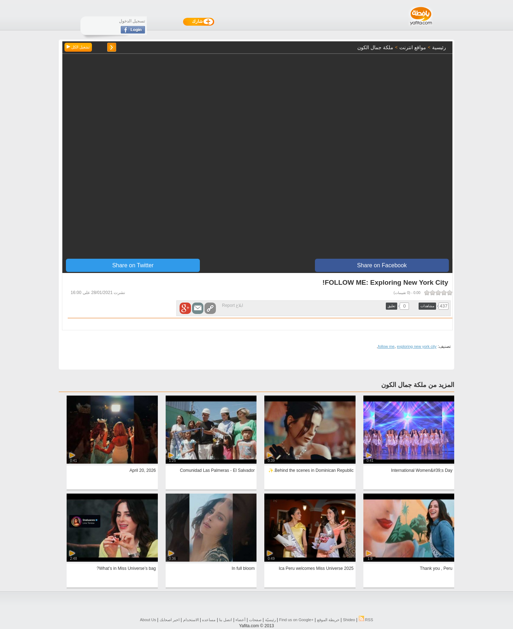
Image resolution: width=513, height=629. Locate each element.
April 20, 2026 (142, 470)
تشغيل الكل (78, 47)
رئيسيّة (270, 620)
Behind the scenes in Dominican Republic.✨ (311, 470)
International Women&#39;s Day (421, 470)
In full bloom (243, 568)
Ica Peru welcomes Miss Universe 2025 (316, 568)
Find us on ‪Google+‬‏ (296, 620)
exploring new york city (416, 346)
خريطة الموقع (328, 620)
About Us (148, 620)
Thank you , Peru (436, 568)
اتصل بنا (225, 620)
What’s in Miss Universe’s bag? (126, 568)
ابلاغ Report (232, 305)
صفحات (255, 620)
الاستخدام (191, 620)
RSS (366, 620)
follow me (386, 346)
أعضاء (240, 620)
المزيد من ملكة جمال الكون (417, 384)
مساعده (209, 620)
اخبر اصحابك (170, 620)
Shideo (349, 620)
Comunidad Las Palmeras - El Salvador (217, 470)
